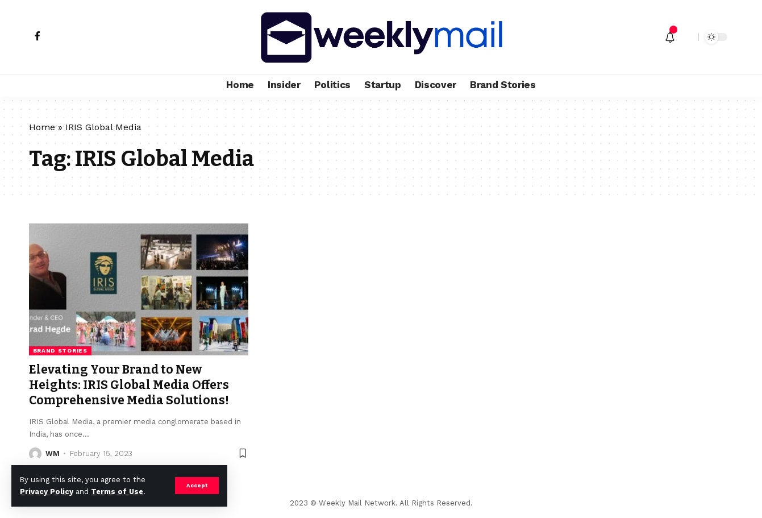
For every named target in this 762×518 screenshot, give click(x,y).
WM (52, 453)
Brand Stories (60, 350)
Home (42, 127)
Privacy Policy (46, 491)
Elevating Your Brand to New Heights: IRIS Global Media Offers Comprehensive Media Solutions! (129, 385)
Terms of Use (117, 491)
